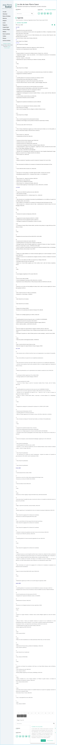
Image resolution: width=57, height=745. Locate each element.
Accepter (43, 740)
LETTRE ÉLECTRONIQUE (50, 9)
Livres (4, 23)
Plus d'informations (45, 737)
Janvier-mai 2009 (22, 23)
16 (40, 713)
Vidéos (4, 36)
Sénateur (5, 14)
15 (36, 713)
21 (22, 716)
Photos (4, 38)
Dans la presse (6, 34)
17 (44, 713)
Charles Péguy (6, 29)
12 (25, 713)
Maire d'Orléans (6, 16)
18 (47, 713)
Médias (4, 31)
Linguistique (6, 27)
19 (51, 713)
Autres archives (6, 40)
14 (33, 713)
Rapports (5, 25)
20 (18, 716)
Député (4, 20)
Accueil (4, 11)
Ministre (5, 18)
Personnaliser (50, 740)
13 (29, 713)
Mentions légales (7, 43)
